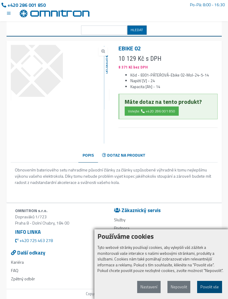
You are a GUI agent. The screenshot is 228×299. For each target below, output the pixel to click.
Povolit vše (209, 287)
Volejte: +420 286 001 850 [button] (151, 111)
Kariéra (17, 262)
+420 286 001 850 (23, 5)
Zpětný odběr (23, 279)
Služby (120, 220)
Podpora (121, 228)
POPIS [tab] (88, 155)
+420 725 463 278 (34, 240)
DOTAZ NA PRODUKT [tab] (123, 155)
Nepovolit (179, 287)
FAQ (14, 270)
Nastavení (148, 287)
